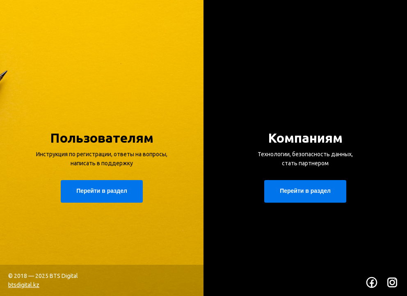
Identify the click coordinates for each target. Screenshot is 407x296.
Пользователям (101, 137)
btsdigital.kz (23, 285)
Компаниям (305, 137)
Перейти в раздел (305, 190)
